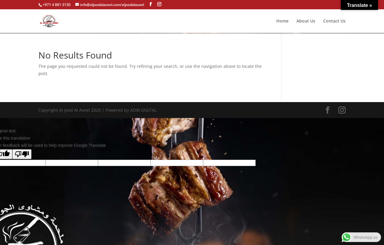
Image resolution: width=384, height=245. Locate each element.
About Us (305, 21)
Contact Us (334, 21)
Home (282, 21)
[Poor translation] (22, 154)
